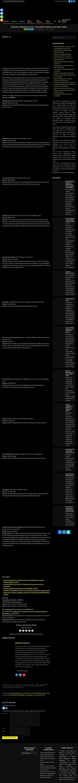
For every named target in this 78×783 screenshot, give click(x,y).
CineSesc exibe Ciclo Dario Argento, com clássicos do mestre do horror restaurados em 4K (64, 90)
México (34, 686)
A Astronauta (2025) (59, 56)
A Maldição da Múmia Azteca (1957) (63, 94)
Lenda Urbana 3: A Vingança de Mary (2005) (70, 220)
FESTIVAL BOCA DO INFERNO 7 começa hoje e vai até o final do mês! (26, 695)
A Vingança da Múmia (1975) (61, 82)
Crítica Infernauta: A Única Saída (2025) (64, 61)
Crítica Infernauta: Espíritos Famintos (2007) (69, 407)
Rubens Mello (11, 687)
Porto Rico (42, 686)
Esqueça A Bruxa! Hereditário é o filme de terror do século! (48, 767)
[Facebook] (1, 10)
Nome (3, 728)
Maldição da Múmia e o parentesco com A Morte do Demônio (70, 184)
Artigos (25, 29)
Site (3, 734)
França (23, 686)
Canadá (4, 686)
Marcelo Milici (22, 643)
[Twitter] (1, 13)
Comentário (5, 713)
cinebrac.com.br (16, 602)
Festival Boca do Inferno (15, 686)
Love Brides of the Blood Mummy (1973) (64, 69)
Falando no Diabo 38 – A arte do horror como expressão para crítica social (29, 693)
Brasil (46, 684)
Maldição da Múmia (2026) (60, 73)
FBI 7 (8, 686)
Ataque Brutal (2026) (59, 54)
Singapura (17, 687)
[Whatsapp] (1, 16)
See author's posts (23, 671)
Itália (27, 686)
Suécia (22, 687)
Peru (38, 686)
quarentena (5, 687)
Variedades (31, 29)
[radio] (20, 630)
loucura (31, 686)
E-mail (3, 731)
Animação (42, 684)
